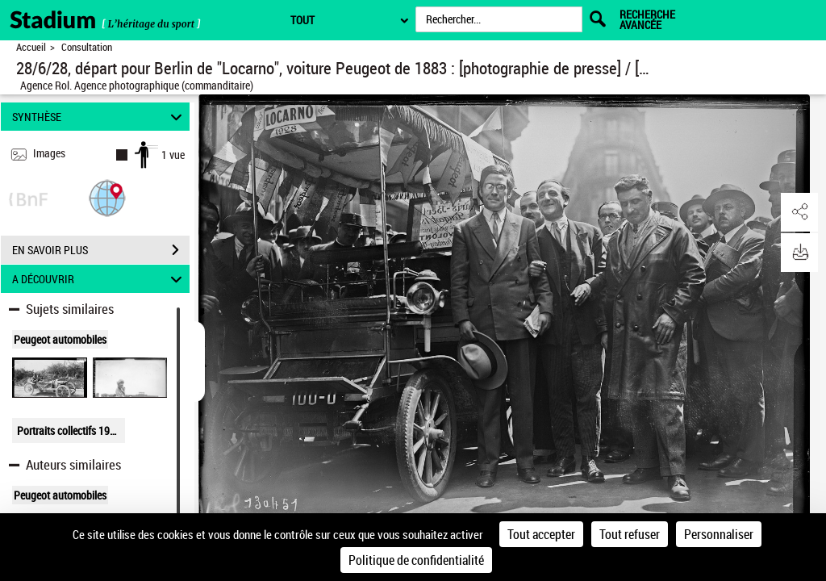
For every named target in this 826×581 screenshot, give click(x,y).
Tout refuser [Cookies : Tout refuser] (629, 534)
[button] (107, 197)
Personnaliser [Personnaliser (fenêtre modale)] (718, 534)
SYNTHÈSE (99, 116)
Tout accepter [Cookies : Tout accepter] (541, 534)
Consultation (86, 47)
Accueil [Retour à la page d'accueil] (31, 47)
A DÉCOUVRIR (99, 279)
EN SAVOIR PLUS (101, 250)
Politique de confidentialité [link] (416, 560)
